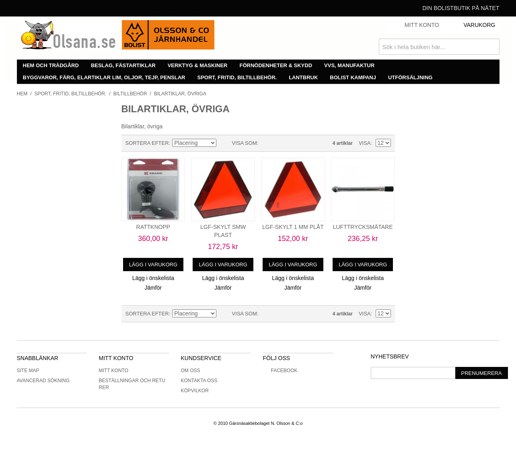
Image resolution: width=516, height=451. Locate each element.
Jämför (153, 287)
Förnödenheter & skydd (276, 65)
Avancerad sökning (43, 380)
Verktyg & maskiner (198, 65)
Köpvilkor (195, 390)
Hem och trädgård (51, 65)
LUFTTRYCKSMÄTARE (363, 227)
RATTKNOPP (153, 227)
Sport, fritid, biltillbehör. (237, 77)
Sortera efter (147, 143)
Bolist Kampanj (353, 77)
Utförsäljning (410, 77)
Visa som (244, 143)
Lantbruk (303, 77)
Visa (365, 143)
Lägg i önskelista (153, 278)
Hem (22, 94)
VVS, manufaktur (349, 65)
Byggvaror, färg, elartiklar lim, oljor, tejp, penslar (104, 77)
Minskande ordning (224, 143)
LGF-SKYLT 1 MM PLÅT (293, 227)
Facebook (280, 370)
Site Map (28, 370)
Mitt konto (114, 370)
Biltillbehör (130, 94)
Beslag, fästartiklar (123, 65)
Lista (280, 143)
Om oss (190, 370)
